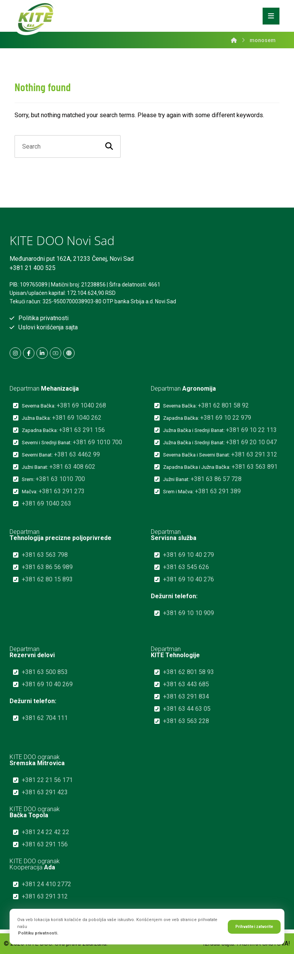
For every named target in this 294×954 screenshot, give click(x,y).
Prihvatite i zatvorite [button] (254, 927)
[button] (15, 353)
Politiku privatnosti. (38, 933)
